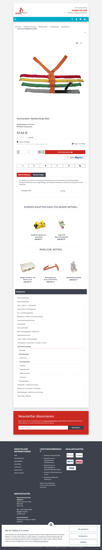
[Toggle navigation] (15, 19)
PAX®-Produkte (25, 373)
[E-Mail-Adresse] (43, 428)
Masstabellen (18, 461)
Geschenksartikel (22, 328)
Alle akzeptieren (83, 529)
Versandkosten (19, 458)
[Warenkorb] (85, 19)
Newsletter (17, 464)
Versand (30, 137)
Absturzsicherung (23, 298)
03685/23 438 (79, 10)
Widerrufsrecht (19, 473)
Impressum (18, 467)
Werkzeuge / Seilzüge (24, 396)
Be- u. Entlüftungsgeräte (25, 313)
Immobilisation (25, 362)
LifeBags (22, 365)
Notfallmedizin (24, 354)
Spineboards (28, 126)
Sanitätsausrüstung (24, 346)
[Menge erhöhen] (43, 152)
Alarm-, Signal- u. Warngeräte (26, 305)
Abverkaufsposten (23, 301)
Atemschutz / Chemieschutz (26, 309)
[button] (72, 19)
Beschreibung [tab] (24, 175)
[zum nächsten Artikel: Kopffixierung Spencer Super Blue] (85, 32)
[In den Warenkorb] (18, 38)
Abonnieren (76, 428)
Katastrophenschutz (23, 335)
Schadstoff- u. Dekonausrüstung (27, 385)
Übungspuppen (24, 381)
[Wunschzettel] (80, 19)
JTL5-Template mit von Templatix (56, 547)
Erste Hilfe (22, 350)
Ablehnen (83, 542)
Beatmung (23, 358)
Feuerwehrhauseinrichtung (26, 320)
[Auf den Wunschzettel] (81, 43)
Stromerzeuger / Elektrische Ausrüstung (30, 392)
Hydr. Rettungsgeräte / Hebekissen (28, 331)
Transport (23, 377)
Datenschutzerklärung (51, 421)
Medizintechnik (24, 369)
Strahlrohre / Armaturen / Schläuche (28, 388)
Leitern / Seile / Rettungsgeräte (27, 339)
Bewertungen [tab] (38, 175)
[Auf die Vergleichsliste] (77, 43)
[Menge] (29, 152)
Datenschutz (18, 470)
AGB (15, 455)
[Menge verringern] (18, 152)
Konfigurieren (83, 536)
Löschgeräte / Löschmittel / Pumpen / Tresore (32, 343)
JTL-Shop (79, 547)
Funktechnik (21, 324)
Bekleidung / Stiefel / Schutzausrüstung (30, 316)
